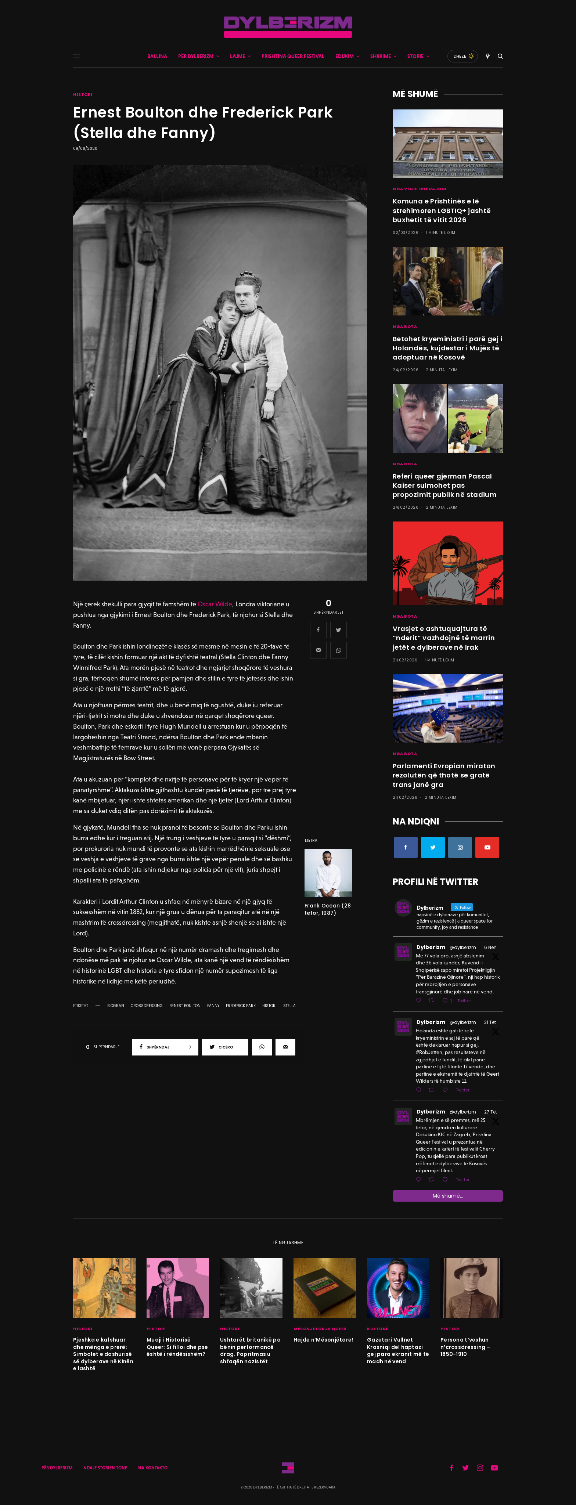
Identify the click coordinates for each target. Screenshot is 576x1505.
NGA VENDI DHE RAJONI (420, 189)
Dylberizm (431, 947)
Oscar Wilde (215, 604)
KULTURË (377, 1329)
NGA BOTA (405, 326)
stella (289, 1006)
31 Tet (490, 1022)
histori (269, 1006)
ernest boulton (185, 1006)
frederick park (241, 1006)
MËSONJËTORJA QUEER (320, 1329)
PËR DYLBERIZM (57, 1467)
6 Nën (490, 947)
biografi (115, 1006)
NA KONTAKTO (153, 1467)
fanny (213, 1006)
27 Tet (490, 1112)
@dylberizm (463, 947)
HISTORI (83, 95)
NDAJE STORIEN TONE (105, 1467)
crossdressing (147, 1006)
